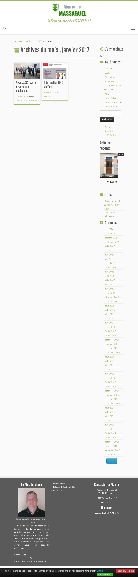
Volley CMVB (111, 106)
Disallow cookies (126, 571)
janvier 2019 (110, 335)
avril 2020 (109, 288)
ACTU (29, 41)
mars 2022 (110, 263)
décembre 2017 (112, 390)
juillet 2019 (110, 310)
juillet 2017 (110, 412)
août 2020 (109, 276)
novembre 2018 (112, 344)
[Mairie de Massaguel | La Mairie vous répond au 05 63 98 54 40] (69, 9)
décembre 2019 (112, 297)
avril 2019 (109, 322)
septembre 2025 (112, 242)
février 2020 (110, 293)
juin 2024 (109, 259)
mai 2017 (109, 420)
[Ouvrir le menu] (133, 28)
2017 (38, 41)
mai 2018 (109, 369)
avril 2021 (109, 271)
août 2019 (109, 305)
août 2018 (109, 356)
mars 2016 (110, 454)
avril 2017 (109, 424)
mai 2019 (109, 318)
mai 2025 (109, 250)
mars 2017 (110, 429)
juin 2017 (109, 416)
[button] (122, 154)
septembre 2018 (112, 352)
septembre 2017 (112, 403)
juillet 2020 (110, 280)
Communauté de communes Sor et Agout (113, 204)
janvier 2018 (110, 386)
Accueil (18, 41)
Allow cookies (105, 574)
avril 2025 (109, 254)
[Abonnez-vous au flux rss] (5, 29)
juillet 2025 (110, 246)
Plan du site (111, 134)
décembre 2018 (112, 339)
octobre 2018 (111, 348)
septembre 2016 (112, 450)
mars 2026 (110, 233)
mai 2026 (109, 229)
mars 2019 (110, 327)
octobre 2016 (111, 446)
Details (100, 571)
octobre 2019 (111, 301)
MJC (107, 93)
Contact (109, 131)
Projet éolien (110, 98)
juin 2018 (109, 365)
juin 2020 (109, 284)
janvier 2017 (110, 437)
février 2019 (110, 331)
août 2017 (109, 407)
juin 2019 (109, 314)
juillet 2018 (110, 361)
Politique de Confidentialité (64, 487)
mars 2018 (110, 378)
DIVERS (47, 96)
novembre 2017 (112, 395)
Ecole (107, 72)
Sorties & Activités (113, 102)
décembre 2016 (112, 441)
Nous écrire (106, 502)
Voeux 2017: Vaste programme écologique (26, 86)
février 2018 (110, 382)
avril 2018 (109, 373)
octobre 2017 (111, 399)
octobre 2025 (111, 237)
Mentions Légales (60, 483)
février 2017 (110, 433)
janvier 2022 (110, 267)
